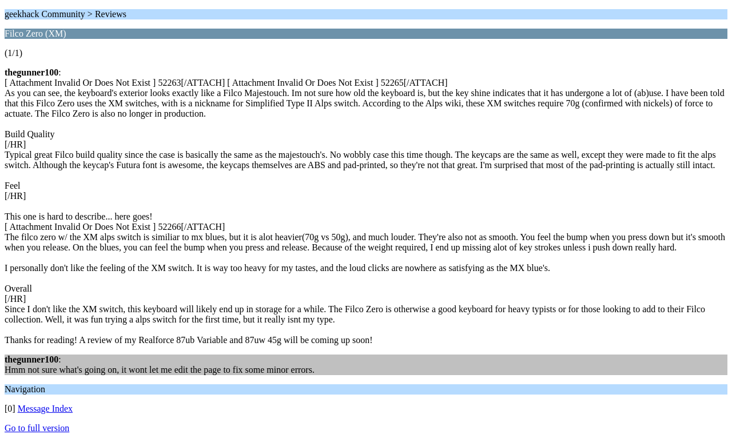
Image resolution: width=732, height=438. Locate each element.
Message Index (45, 408)
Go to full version (37, 428)
